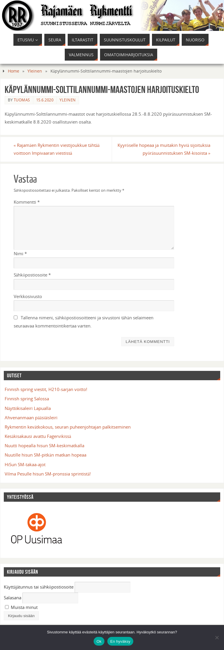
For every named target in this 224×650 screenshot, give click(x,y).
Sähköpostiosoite (32, 275)
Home (13, 71)
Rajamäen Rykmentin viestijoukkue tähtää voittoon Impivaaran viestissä (57, 149)
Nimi (20, 253)
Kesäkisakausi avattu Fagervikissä (38, 436)
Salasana (12, 597)
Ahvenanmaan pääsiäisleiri (31, 417)
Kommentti (27, 202)
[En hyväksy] (217, 637)
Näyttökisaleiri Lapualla (28, 408)
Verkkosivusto (28, 296)
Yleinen (34, 71)
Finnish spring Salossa (27, 398)
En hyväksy (120, 641)
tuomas (22, 100)
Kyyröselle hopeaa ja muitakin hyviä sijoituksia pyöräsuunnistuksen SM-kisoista (164, 149)
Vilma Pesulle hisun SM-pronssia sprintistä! (48, 474)
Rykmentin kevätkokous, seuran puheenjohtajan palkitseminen (68, 427)
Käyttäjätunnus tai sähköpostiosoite (39, 587)
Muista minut (21, 607)
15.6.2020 (45, 100)
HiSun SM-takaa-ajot (25, 464)
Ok (99, 641)
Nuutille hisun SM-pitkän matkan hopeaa (45, 455)
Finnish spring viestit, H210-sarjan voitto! (46, 389)
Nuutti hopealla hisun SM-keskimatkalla (44, 445)
